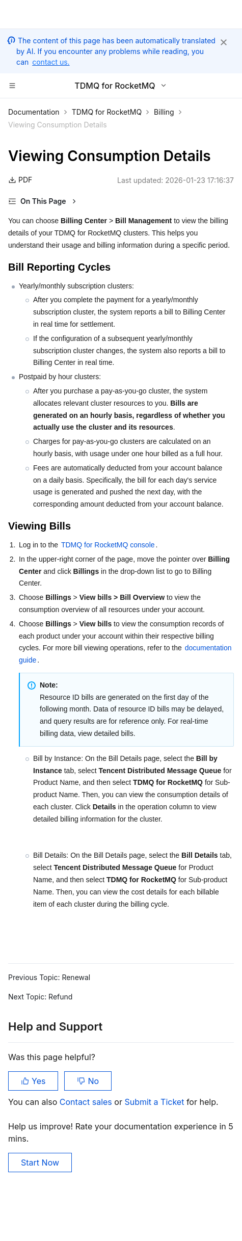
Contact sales (87, 1102)
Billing (164, 112)
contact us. (50, 62)
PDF (20, 179)
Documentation (34, 112)
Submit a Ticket (155, 1102)
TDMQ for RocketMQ (107, 112)
